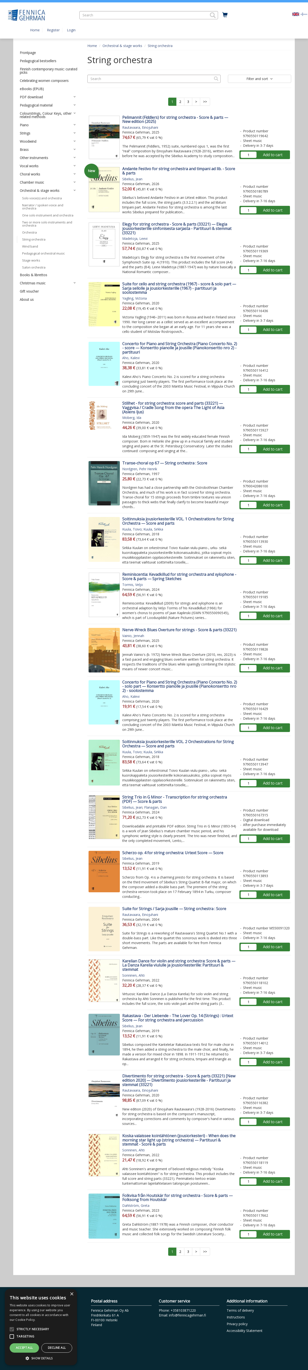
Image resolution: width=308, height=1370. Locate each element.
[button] (213, 15)
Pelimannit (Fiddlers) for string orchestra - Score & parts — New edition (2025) (175, 119)
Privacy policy (237, 1324)
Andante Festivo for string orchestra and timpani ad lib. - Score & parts (178, 171)
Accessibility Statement (245, 1330)
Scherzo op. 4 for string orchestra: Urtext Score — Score (172, 852)
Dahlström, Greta (135, 1205)
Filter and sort (259, 78)
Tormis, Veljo (132, 584)
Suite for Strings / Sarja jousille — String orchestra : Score (174, 908)
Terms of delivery (240, 1310)
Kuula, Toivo (132, 529)
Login (71, 30)
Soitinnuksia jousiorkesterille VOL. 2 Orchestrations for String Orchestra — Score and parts (178, 744)
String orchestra (160, 45)
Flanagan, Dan (155, 807)
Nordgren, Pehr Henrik (139, 469)
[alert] (41, 1327)
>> (205, 101)
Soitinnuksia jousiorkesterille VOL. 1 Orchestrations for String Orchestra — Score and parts (178, 521)
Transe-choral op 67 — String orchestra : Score (164, 463)
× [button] (71, 1294)
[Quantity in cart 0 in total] (225, 15)
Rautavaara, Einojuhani (140, 127)
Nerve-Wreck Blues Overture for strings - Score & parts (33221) (179, 629)
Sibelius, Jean (132, 179)
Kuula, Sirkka (153, 529)
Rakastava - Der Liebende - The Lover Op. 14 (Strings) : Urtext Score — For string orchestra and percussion (177, 1018)
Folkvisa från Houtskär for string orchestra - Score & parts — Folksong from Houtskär (177, 1197)
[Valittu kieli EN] (296, 14)
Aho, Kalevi (131, 358)
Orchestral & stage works (122, 45)
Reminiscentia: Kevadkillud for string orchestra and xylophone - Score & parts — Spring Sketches (179, 576)
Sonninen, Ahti (133, 975)
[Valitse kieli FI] (304, 14)
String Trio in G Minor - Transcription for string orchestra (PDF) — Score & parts (174, 799)
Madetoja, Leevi (135, 238)
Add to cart (272, 154)
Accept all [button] (24, 1348)
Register (53, 30)
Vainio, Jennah (133, 635)
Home (35, 30)
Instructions (236, 1317)
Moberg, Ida (131, 417)
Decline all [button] (57, 1348)
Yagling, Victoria (134, 298)
